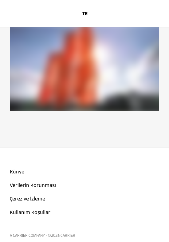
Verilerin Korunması (33, 185)
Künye (17, 172)
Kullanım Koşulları (31, 212)
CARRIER (68, 235)
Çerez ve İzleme (27, 199)
